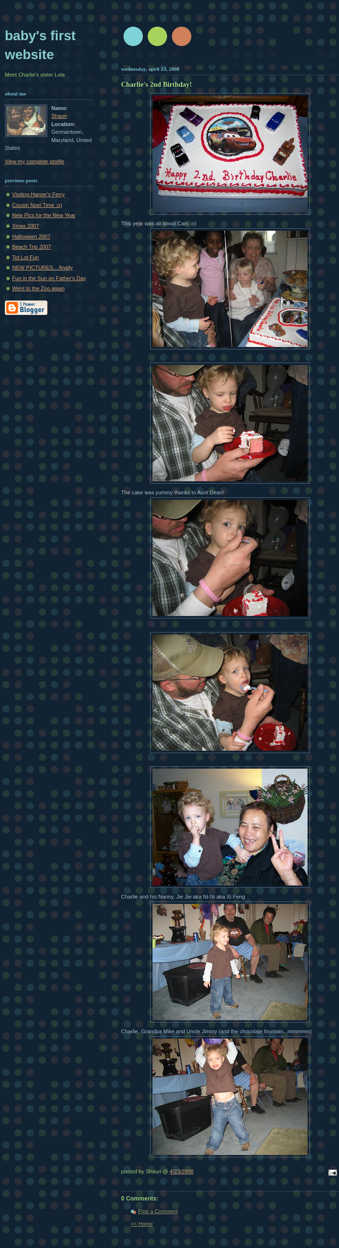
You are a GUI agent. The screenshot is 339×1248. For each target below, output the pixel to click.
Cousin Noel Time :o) (37, 205)
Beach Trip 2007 (31, 247)
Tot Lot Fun (25, 257)
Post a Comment (158, 1211)
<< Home (142, 1224)
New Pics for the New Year (44, 215)
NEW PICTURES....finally (42, 267)
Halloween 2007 (31, 236)
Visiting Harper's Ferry (38, 194)
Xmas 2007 (25, 226)
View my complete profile (34, 161)
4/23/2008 (181, 1171)
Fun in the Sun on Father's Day (49, 278)
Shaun (59, 116)
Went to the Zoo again (38, 288)
